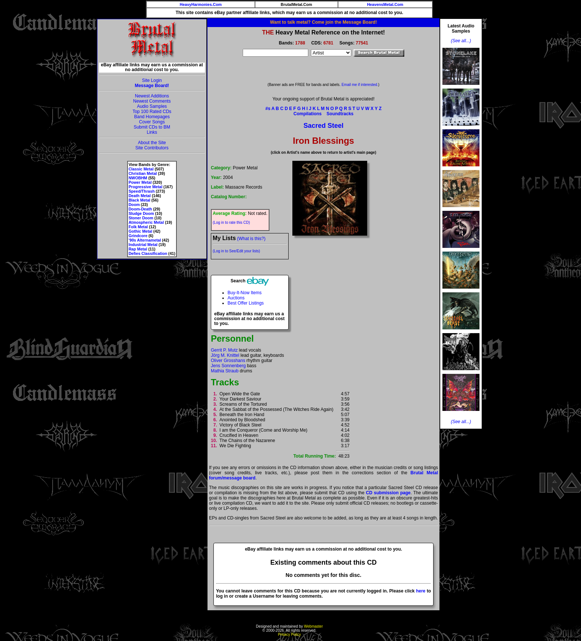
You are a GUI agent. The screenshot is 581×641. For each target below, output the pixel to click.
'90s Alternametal (145, 240)
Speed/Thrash (142, 191)
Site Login (152, 80)
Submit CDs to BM (152, 127)
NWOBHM (138, 178)
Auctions (236, 297)
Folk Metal (138, 227)
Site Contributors (151, 147)
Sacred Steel (323, 125)
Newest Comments (151, 101)
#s (267, 108)
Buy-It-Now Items (245, 292)
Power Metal (140, 182)
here (420, 591)
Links (152, 132)
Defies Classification (148, 253)
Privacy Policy (289, 634)
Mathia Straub (225, 370)
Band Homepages (152, 116)
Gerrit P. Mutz (224, 350)
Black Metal (139, 200)
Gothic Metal (140, 231)
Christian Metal (143, 173)
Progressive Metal (145, 187)
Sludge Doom (141, 213)
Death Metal (140, 195)
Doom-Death (140, 209)
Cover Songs (152, 121)
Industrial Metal (143, 244)
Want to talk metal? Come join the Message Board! (323, 22)
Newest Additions (152, 96)
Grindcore (138, 235)
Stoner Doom (141, 218)
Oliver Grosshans (228, 360)
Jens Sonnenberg (228, 365)
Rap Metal (138, 249)
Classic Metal (141, 169)
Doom (134, 204)
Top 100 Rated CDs (152, 111)
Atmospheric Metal (146, 222)
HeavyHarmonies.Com (201, 4)
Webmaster (313, 626)
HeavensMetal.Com (385, 4)
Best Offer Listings (246, 303)
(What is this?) (251, 238)
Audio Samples (152, 106)
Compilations (307, 113)
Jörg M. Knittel (225, 355)
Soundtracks (339, 113)
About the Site (152, 142)
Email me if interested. (360, 85)
